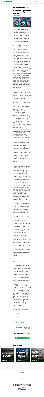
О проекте (22, 372)
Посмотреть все (26, 333)
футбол (22, 322)
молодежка (16, 322)
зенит (15, 320)
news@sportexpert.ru (23, 389)
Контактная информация (22, 375)
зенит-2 (20, 320)
